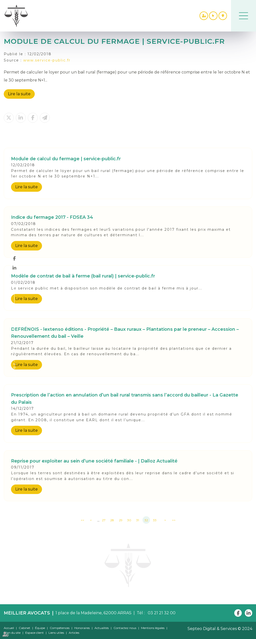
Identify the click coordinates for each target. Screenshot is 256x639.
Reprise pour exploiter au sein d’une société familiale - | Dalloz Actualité (94, 461)
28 (112, 520)
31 (137, 520)
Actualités (101, 628)
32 (146, 520)
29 (120, 520)
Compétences (60, 628)
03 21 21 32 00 (161, 612)
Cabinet (24, 628)
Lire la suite (19, 94)
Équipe (40, 628)
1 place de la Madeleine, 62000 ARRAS (94, 612)
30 (129, 520)
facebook (14, 258)
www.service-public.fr (46, 60)
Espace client (34, 632)
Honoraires (82, 628)
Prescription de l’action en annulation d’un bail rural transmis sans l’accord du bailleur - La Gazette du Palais (124, 398)
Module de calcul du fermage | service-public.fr (66, 158)
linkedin (14, 268)
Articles (74, 632)
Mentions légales (152, 628)
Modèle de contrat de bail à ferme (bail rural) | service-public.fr (83, 275)
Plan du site (12, 632)
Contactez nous (125, 628)
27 (104, 520)
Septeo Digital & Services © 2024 (220, 628)
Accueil (9, 628)
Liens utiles (56, 632)
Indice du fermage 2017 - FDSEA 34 (52, 217)
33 (154, 520)
